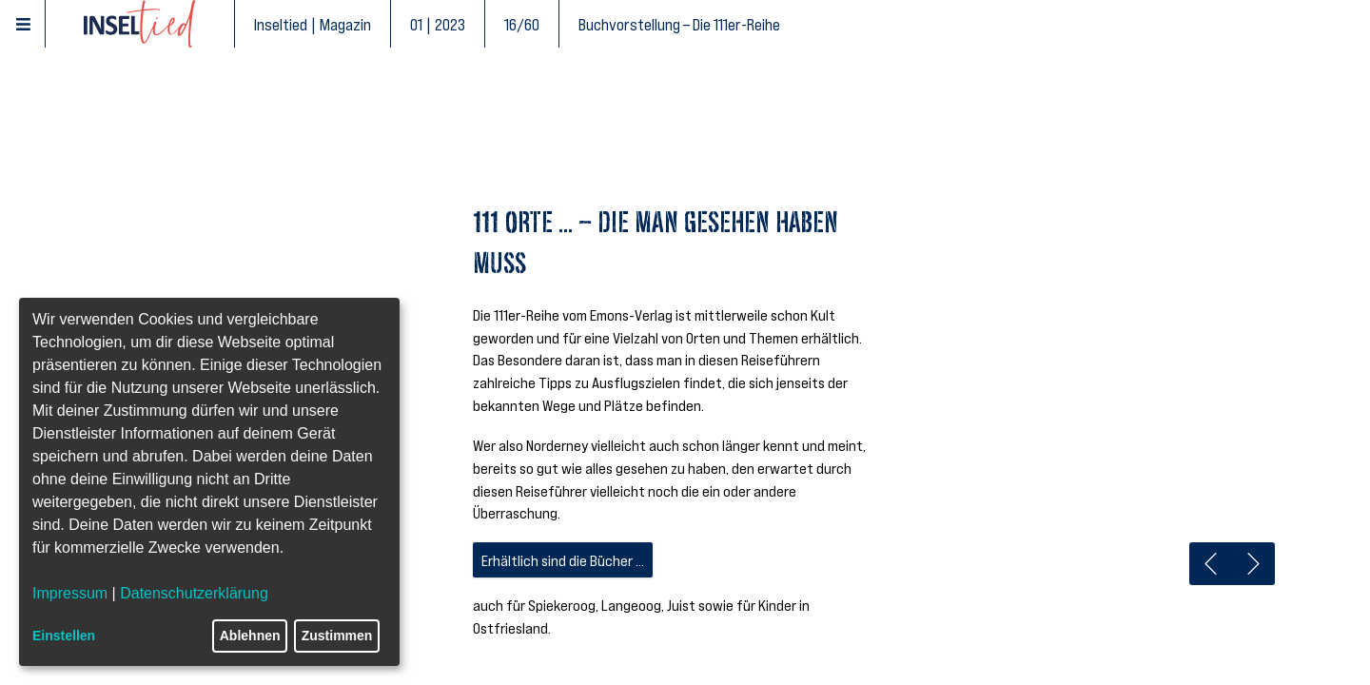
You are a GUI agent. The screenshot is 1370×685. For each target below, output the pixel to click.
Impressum (70, 593)
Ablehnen (250, 635)
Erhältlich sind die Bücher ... (562, 560)
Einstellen (63, 635)
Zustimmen (337, 635)
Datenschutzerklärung (194, 593)
